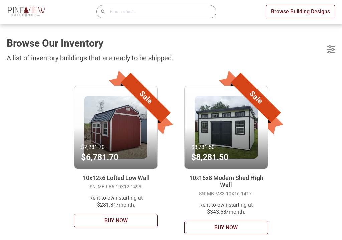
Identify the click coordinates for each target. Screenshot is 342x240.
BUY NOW (116, 220)
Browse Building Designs (300, 11)
